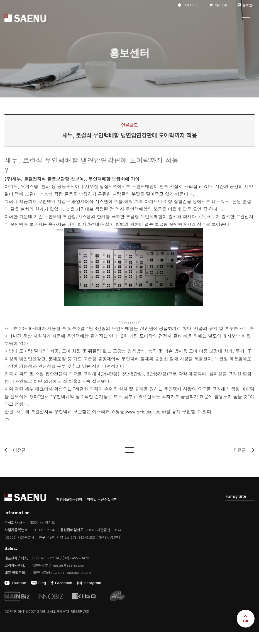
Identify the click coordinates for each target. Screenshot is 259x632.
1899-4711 (40, 565)
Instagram (89, 583)
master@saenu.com (68, 565)
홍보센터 (246, 5)
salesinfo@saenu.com (72, 572)
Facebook (61, 583)
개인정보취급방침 (69, 499)
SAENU (25, 18)
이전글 (14, 450)
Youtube (15, 583)
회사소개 (218, 5)
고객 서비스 (188, 5)
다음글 (244, 450)
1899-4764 (41, 572)
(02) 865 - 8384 (45, 558)
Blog (38, 583)
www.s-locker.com (145, 411)
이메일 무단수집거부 (102, 499)
